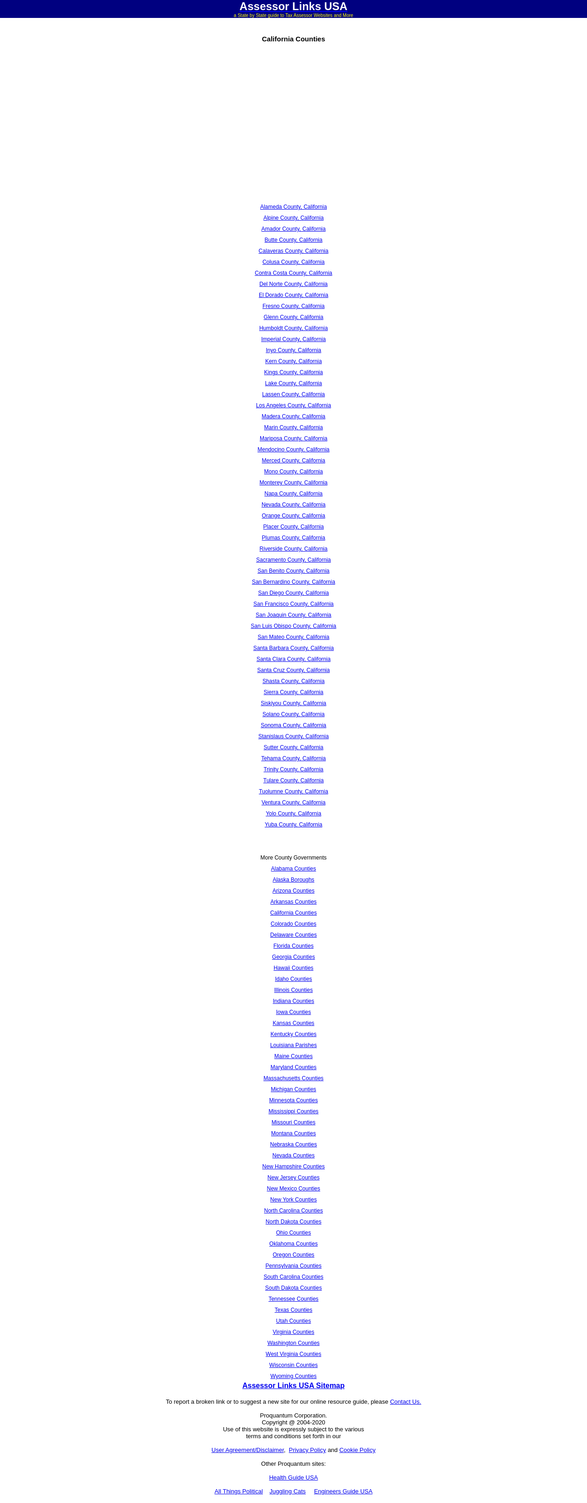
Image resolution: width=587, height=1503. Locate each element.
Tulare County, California (293, 780)
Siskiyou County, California (293, 703)
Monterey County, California (294, 482)
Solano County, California (293, 714)
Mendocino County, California (293, 449)
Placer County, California (293, 527)
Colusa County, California (293, 262)
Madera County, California (293, 416)
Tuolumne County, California (293, 791)
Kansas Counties (293, 1023)
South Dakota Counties (293, 1288)
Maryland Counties (293, 1067)
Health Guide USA (293, 1477)
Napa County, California (293, 493)
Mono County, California (293, 471)
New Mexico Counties (293, 1188)
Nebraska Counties (293, 1144)
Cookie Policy (357, 1449)
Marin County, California (293, 427)
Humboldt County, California (293, 328)
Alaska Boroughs (293, 880)
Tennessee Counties (293, 1299)
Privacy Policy (307, 1449)
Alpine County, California (293, 218)
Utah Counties (293, 1321)
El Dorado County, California (293, 295)
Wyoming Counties (293, 1376)
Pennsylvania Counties (293, 1266)
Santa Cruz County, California (293, 670)
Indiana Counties (293, 1001)
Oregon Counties (293, 1255)
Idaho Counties (293, 979)
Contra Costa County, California (293, 273)
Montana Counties (293, 1133)
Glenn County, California (294, 317)
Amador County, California (294, 229)
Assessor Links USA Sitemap (293, 1385)
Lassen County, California (293, 394)
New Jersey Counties (293, 1177)
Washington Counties (294, 1343)
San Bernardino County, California (293, 582)
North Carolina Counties (293, 1210)
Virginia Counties (293, 1332)
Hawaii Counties (293, 968)
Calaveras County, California (294, 251)
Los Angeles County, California (293, 405)
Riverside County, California (294, 549)
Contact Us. (405, 1401)
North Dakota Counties (293, 1221)
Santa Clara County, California (293, 659)
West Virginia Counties (293, 1354)
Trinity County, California (293, 769)
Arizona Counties (293, 891)
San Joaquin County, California (293, 615)
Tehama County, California (293, 758)
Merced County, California (293, 460)
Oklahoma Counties (293, 1244)
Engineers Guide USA (343, 1491)
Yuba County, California (293, 824)
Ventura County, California (293, 802)
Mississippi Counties (293, 1111)
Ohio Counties (293, 1233)
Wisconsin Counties (293, 1365)
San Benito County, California (293, 571)
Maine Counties (293, 1056)
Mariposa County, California (293, 438)
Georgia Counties (293, 957)
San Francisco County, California (293, 604)
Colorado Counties (293, 924)
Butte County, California (294, 240)
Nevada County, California (293, 504)
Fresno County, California (293, 306)
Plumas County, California (293, 538)
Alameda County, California (293, 207)
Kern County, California (293, 361)
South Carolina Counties (293, 1277)
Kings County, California (293, 372)
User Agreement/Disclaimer (247, 1449)
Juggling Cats (287, 1491)
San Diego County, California (293, 593)
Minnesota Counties (293, 1100)
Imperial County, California (293, 339)
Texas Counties (293, 1310)
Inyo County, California (293, 350)
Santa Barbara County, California (293, 648)
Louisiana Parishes (293, 1045)
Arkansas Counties (293, 902)
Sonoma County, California (293, 725)
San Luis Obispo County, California (293, 626)
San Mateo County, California (294, 637)
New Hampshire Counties (293, 1166)
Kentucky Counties (293, 1034)
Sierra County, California (294, 692)
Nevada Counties (293, 1155)
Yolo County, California (293, 813)
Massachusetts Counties (293, 1078)
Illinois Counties (293, 990)
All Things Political (239, 1491)
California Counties (293, 913)
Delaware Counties (293, 935)
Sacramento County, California (293, 560)
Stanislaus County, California (293, 736)
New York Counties (293, 1199)
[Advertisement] (190, 131)
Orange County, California (293, 515)
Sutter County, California (294, 747)
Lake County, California (293, 383)
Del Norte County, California (293, 284)
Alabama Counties (293, 868)
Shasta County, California (293, 681)
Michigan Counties (293, 1089)
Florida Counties (293, 946)
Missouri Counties (293, 1122)
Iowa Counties (293, 1012)
